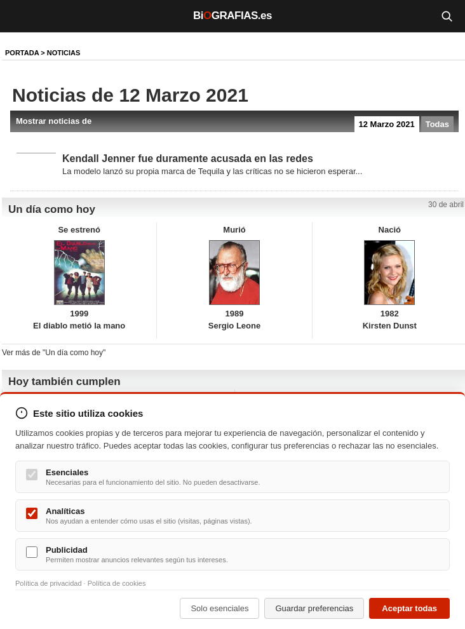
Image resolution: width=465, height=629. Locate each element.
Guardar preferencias (314, 608)
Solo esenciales (219, 608)
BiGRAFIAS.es (232, 16)
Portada (22, 53)
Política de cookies (117, 583)
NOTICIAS (64, 53)
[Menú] (19, 16)
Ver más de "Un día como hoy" (53, 352)
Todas (437, 124)
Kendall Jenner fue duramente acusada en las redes (187, 158)
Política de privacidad (48, 583)
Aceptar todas (409, 608)
